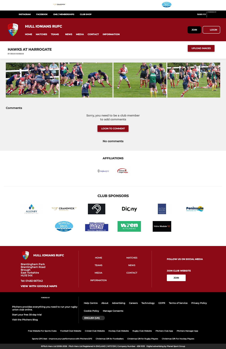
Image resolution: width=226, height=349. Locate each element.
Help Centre (91, 303)
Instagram (25, 14)
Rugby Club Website (142, 331)
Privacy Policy (199, 303)
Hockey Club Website (118, 331)
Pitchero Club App (164, 331)
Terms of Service (178, 303)
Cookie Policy (91, 310)
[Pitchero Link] (214, 16)
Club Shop (85, 14)
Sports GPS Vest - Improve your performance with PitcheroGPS (62, 339)
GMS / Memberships (63, 14)
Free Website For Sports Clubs (42, 331)
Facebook (42, 14)
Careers (133, 303)
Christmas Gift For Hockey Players (178, 339)
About (104, 303)
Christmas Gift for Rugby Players (142, 339)
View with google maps (39, 286)
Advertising (118, 303)
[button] (28, 34)
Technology (148, 303)
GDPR (161, 303)
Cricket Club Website (95, 331)
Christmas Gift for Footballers (110, 339)
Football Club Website (70, 331)
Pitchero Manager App (187, 331)
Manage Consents (113, 310)
